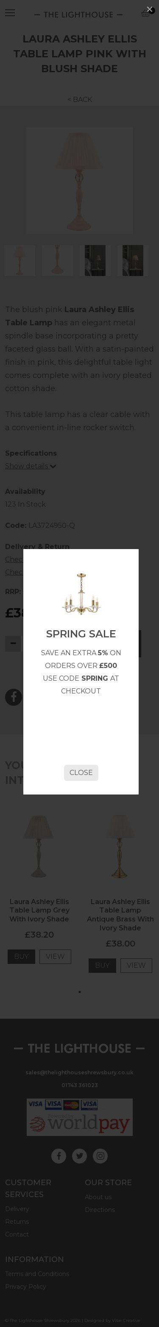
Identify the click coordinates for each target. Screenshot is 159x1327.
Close (81, 773)
